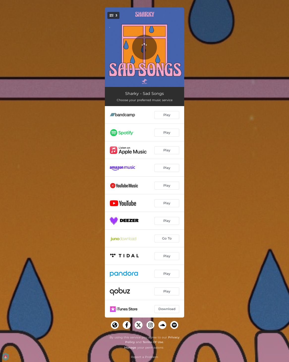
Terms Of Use (153, 342)
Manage (130, 347)
